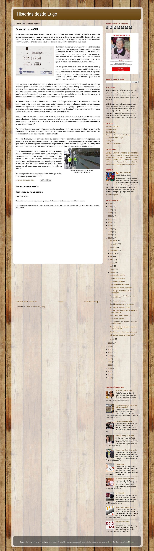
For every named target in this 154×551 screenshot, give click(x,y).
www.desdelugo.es (112, 126)
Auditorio (109, 162)
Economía (118, 155)
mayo (112, 263)
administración (128, 155)
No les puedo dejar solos (124, 507)
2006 (110, 359)
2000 (110, 377)
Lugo (108, 152)
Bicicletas (135, 162)
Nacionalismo (120, 164)
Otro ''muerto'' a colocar (118, 301)
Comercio (120, 157)
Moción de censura (122, 522)
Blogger (131, 542)
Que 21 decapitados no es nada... (122, 304)
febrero (113, 272)
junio (112, 260)
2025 (110, 206)
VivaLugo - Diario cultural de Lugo (118, 135)
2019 (110, 225)
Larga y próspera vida (117, 275)
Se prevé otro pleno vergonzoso (121, 288)
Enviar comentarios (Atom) (35, 307)
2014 (110, 343)
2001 (110, 374)
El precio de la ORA (117, 319)
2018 (110, 229)
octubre (113, 247)
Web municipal (111, 129)
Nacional (135, 157)
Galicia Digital (111, 132)
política (124, 153)
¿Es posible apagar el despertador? (122, 335)
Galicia (128, 157)
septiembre (114, 250)
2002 (110, 371)
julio (111, 256)
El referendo (119, 464)
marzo (112, 269)
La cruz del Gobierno (117, 281)
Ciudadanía (128, 164)
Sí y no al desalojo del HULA (120, 307)
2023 (110, 213)
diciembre (113, 241)
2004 (110, 365)
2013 (110, 346)
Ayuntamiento (110, 157)
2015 (110, 238)
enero (112, 339)
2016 (110, 235)
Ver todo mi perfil (112, 195)
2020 (110, 222)
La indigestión (120, 493)
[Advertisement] (58, 282)
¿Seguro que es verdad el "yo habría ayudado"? (126, 406)
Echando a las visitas (117, 278)
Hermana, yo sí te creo (123, 391)
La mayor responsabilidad (124, 479)
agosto (112, 253)
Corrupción (128, 160)
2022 (110, 216)
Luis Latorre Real (125, 173)
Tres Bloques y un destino (124, 436)
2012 (110, 349)
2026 (110, 203)
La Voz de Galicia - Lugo (114, 138)
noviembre (114, 244)
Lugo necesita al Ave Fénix (119, 284)
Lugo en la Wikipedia (113, 143)
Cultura (116, 153)
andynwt (109, 542)
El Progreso (110, 141)
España (135, 160)
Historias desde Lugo (37, 14)
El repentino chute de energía (126, 450)
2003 (110, 368)
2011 (110, 352)
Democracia (133, 153)
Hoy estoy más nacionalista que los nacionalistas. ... (122, 297)
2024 (110, 210)
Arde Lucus (110, 155)
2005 (110, 362)
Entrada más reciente (26, 301)
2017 (110, 232)
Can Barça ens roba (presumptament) (123, 332)
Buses (134, 164)
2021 (110, 219)
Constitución (110, 164)
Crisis (136, 155)
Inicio (60, 301)
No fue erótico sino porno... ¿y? (121, 315)
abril (112, 266)
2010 (110, 355)
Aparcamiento (122, 162)
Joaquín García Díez (114, 160)
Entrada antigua (92, 301)
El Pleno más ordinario (123, 421)
